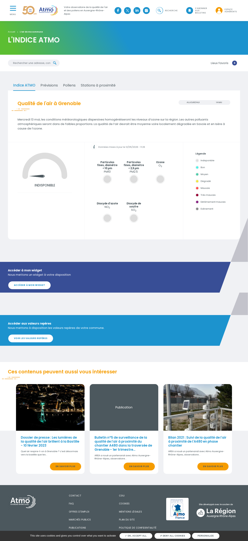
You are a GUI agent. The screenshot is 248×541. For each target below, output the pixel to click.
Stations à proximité (98, 85)
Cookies (124, 503)
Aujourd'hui (193, 102)
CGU (122, 495)
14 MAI (219, 102)
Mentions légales (130, 511)
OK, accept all (136, 536)
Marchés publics (80, 519)
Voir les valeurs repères (31, 338)
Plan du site (127, 519)
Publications (77, 527)
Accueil (11, 32)
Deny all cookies (172, 536)
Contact (75, 495)
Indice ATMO (24, 85)
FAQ (71, 503)
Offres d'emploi (79, 511)
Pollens (69, 85)
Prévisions (49, 85)
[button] (166, 10)
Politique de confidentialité (138, 527)
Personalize (206, 536)
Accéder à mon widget (29, 285)
